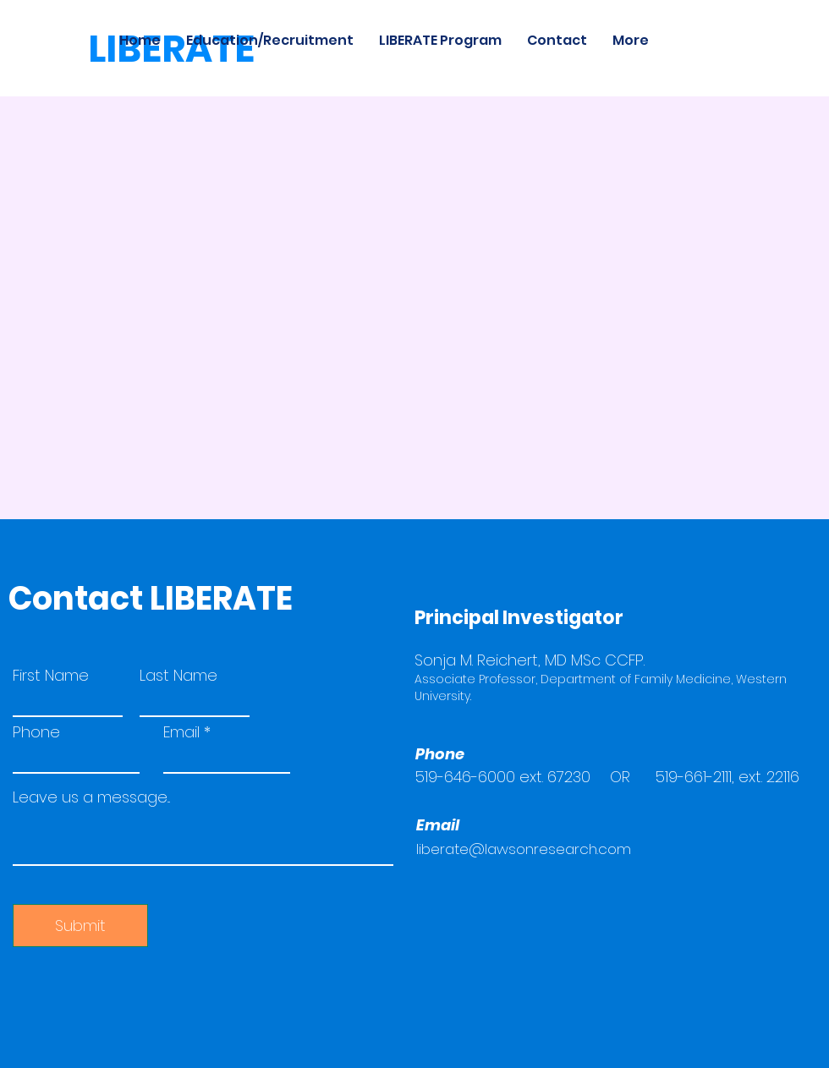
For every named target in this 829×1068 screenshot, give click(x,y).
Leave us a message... (91, 797)
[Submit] (80, 925)
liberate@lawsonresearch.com (523, 849)
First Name (51, 675)
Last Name (178, 675)
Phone (36, 732)
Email (181, 732)
